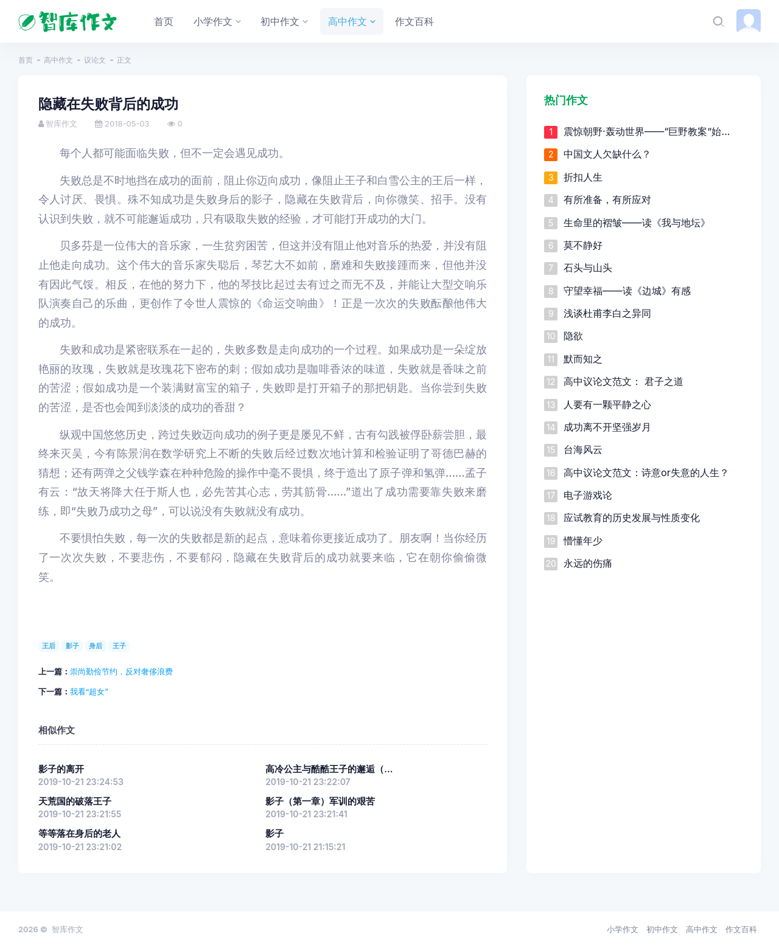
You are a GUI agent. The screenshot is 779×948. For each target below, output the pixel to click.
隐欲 (573, 336)
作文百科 (741, 929)
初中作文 (662, 929)
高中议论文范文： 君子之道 (623, 381)
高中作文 (58, 59)
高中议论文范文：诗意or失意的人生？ (646, 472)
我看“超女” (89, 691)
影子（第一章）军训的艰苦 (320, 801)
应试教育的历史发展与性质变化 (632, 517)
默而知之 (583, 359)
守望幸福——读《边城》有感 (627, 291)
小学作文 (622, 929)
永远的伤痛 (588, 563)
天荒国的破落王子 (74, 801)
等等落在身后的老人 (79, 833)
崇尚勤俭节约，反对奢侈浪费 (121, 671)
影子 (72, 646)
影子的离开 (61, 769)
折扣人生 (583, 177)
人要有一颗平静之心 (607, 404)
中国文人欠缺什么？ (607, 154)
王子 (119, 646)
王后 (48, 646)
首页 (25, 59)
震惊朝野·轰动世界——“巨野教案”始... (647, 131)
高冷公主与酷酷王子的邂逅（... (329, 769)
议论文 (95, 59)
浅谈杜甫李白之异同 (607, 313)
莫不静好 (583, 245)
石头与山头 (588, 267)
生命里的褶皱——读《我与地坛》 (637, 222)
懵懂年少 (583, 541)
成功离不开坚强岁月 (607, 427)
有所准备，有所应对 (607, 199)
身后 (95, 646)
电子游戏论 (588, 495)
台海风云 (583, 449)
